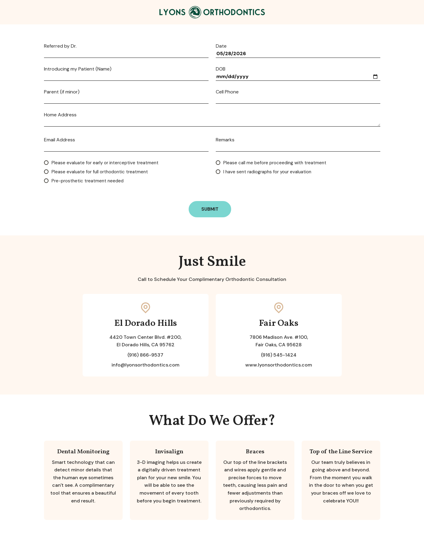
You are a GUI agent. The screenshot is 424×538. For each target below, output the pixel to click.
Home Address (60, 115)
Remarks (225, 140)
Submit (209, 209)
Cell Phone (227, 92)
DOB (220, 69)
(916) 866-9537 (145, 355)
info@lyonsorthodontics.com (145, 365)
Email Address (59, 140)
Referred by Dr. (60, 46)
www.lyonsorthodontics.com (278, 365)
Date (221, 46)
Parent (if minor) (62, 92)
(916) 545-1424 (279, 355)
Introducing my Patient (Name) (77, 69)
